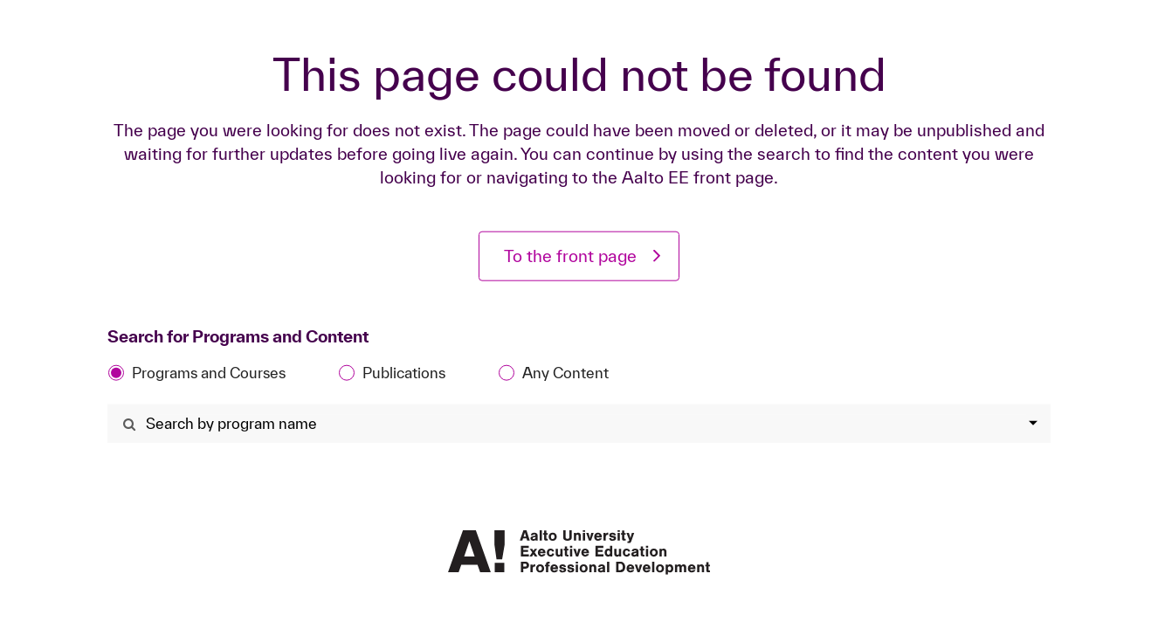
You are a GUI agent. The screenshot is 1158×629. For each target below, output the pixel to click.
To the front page (570, 256)
